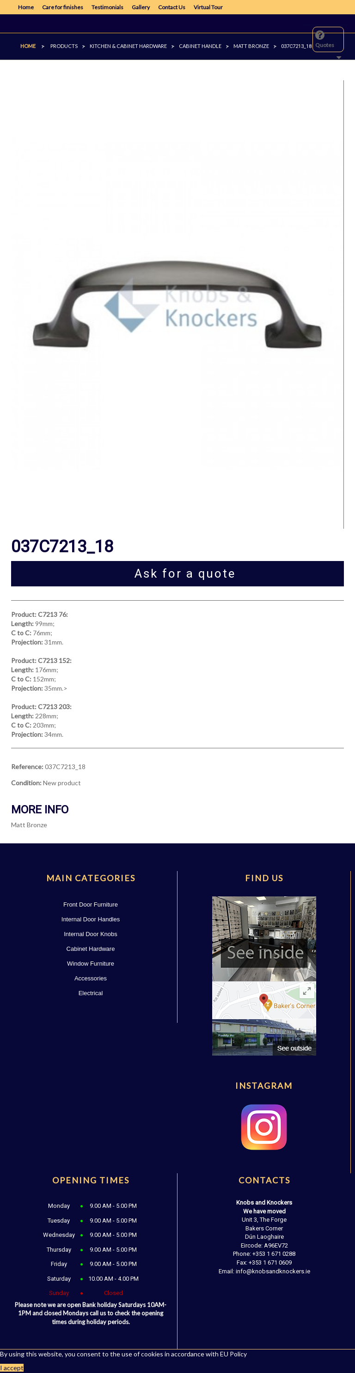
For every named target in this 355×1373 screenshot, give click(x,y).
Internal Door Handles (90, 919)
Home (26, 7)
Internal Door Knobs (90, 934)
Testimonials (107, 7)
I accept (12, 1368)
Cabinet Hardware (91, 948)
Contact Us (171, 7)
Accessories (90, 978)
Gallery (141, 7)
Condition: (26, 783)
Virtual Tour (208, 7)
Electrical (91, 993)
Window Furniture (90, 963)
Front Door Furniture (90, 904)
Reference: (27, 766)
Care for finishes (62, 7)
